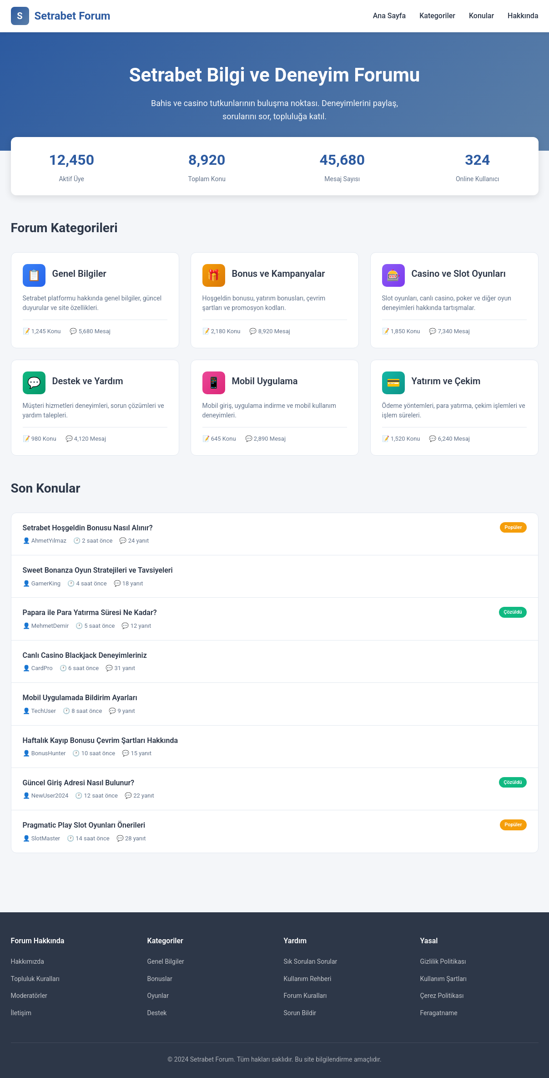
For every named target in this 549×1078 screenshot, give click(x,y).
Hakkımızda (27, 961)
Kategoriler (437, 15)
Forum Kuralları (305, 995)
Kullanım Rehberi (308, 978)
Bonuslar (159, 978)
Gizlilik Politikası (443, 961)
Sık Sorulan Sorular (310, 961)
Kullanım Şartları (443, 978)
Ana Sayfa (389, 15)
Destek (157, 1013)
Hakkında (523, 15)
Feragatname (439, 1013)
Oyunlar (158, 995)
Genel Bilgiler (165, 961)
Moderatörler (29, 995)
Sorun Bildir (300, 1013)
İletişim (21, 1013)
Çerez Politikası (442, 995)
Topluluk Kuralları (35, 978)
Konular (481, 15)
